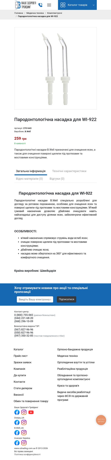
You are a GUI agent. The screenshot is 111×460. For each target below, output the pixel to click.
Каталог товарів (74, 5)
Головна (19, 13)
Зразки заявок (23, 362)
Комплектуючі (54, 13)
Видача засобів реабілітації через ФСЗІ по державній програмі (73, 396)
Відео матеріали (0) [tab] (29, 178)
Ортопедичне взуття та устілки (76, 362)
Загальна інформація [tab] (31, 171)
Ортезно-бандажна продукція (75, 349)
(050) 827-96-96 (23, 332)
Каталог (18, 349)
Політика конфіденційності (27, 454)
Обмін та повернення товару (31, 401)
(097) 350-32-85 (23, 335)
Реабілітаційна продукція (72, 368)
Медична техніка (35, 13)
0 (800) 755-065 (23, 315)
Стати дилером (23, 388)
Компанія (19, 368)
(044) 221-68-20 (23, 318)
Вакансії (19, 394)
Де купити (20, 375)
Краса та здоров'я (68, 385)
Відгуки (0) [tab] (57, 178)
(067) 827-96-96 (23, 329)
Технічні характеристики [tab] (69, 171)
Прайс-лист (21, 355)
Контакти (19, 381)
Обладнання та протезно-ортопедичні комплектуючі (73, 377)
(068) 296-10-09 (23, 321)
